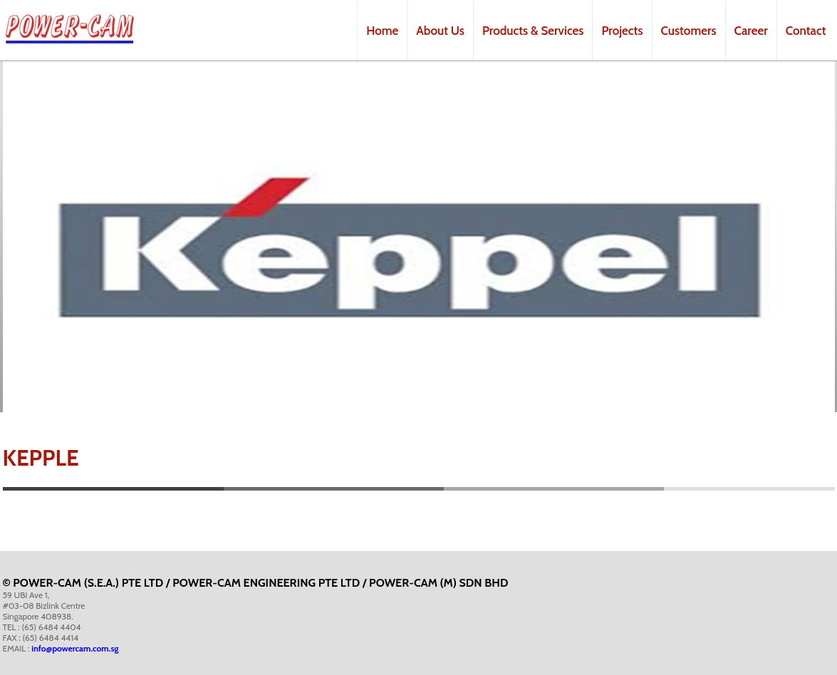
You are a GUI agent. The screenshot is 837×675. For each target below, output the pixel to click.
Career (751, 30)
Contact (806, 30)
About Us (440, 30)
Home (382, 30)
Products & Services (532, 30)
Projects (622, 30)
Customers (689, 30)
